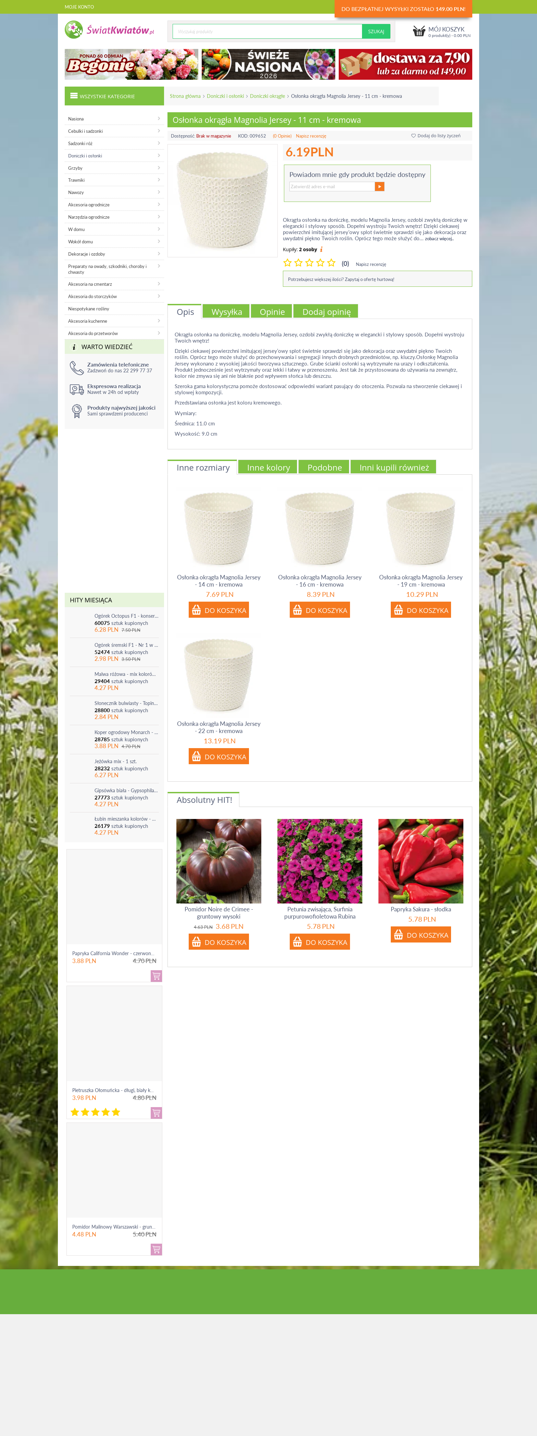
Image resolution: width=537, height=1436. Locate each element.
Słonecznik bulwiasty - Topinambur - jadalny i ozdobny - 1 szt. (127, 703)
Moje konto (79, 7)
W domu (76, 229)
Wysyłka (227, 311)
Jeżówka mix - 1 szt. (116, 761)
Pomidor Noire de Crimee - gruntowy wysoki (219, 913)
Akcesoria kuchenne (87, 321)
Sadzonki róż (80, 143)
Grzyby (75, 168)
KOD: (243, 136)
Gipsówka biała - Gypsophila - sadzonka (127, 790)
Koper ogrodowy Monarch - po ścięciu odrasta (127, 732)
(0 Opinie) (282, 136)
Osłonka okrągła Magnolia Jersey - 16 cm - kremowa (320, 581)
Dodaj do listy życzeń (436, 135)
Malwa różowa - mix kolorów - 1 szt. (127, 674)
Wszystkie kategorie (102, 95)
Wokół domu (80, 241)
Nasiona (76, 118)
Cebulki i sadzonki (85, 131)
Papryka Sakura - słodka (421, 909)
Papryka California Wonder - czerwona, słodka (121, 953)
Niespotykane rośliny (88, 308)
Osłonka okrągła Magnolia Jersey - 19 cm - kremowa (421, 581)
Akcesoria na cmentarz (90, 284)
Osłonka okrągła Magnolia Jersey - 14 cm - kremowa (219, 581)
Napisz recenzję (311, 136)
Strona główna (185, 96)
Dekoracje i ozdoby (86, 254)
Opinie (272, 311)
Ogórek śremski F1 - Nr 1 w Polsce (127, 645)
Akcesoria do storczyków (92, 296)
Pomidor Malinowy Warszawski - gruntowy (117, 1227)
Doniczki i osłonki (225, 96)
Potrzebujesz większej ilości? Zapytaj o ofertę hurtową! (341, 279)
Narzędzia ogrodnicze (89, 217)
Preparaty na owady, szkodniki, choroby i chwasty (107, 269)
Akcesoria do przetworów (93, 333)
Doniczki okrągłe (267, 96)
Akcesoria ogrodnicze (89, 204)
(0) (345, 263)
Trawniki (76, 180)
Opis (185, 311)
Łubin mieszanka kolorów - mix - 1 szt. (127, 819)
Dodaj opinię (326, 311)
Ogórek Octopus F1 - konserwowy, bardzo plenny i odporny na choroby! (127, 616)
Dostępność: (183, 136)
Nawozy (76, 192)
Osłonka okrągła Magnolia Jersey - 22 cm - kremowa (219, 727)
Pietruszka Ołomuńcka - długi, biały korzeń (117, 1090)
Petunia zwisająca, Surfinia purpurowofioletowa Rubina (319, 913)
